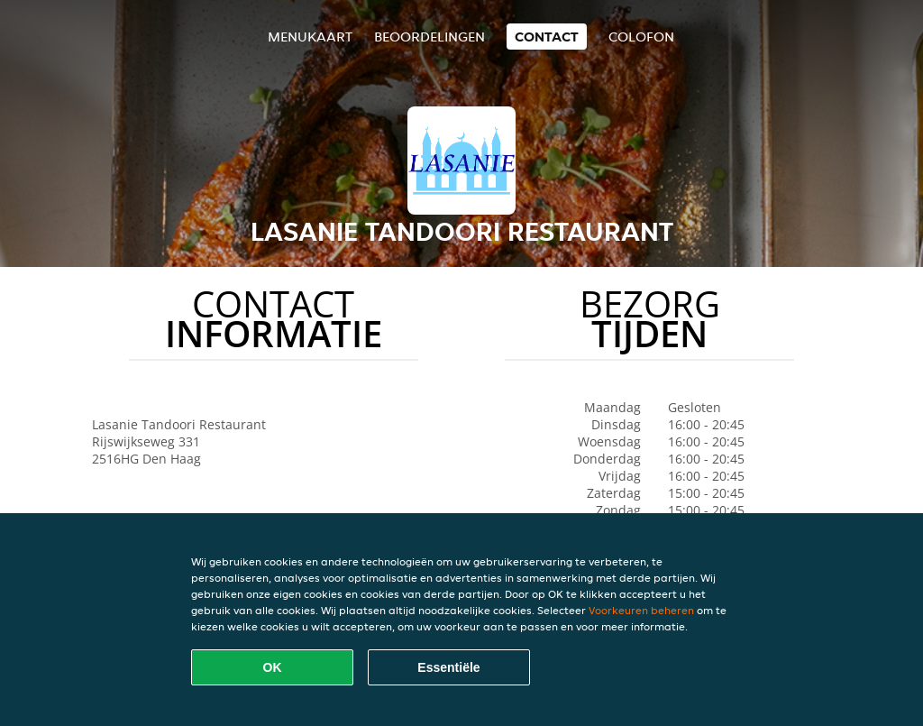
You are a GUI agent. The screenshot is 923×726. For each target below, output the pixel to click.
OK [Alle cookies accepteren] (272, 667)
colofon (641, 36)
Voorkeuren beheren (641, 610)
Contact (547, 36)
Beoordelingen (429, 36)
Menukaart (310, 36)
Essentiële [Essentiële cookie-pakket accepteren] (448, 667)
